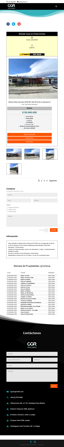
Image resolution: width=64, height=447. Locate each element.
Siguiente (53, 181)
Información (29, 141)
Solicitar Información (12, 207)
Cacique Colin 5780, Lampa (20, 420)
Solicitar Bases (11, 211)
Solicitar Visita (11, 209)
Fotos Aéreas (29, 138)
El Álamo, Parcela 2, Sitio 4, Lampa (23, 415)
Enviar (54, 230)
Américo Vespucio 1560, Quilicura (22, 409)
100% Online (51, 275)
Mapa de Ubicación (29, 134)
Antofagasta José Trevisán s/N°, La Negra (25, 426)
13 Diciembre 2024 (12, 275)
